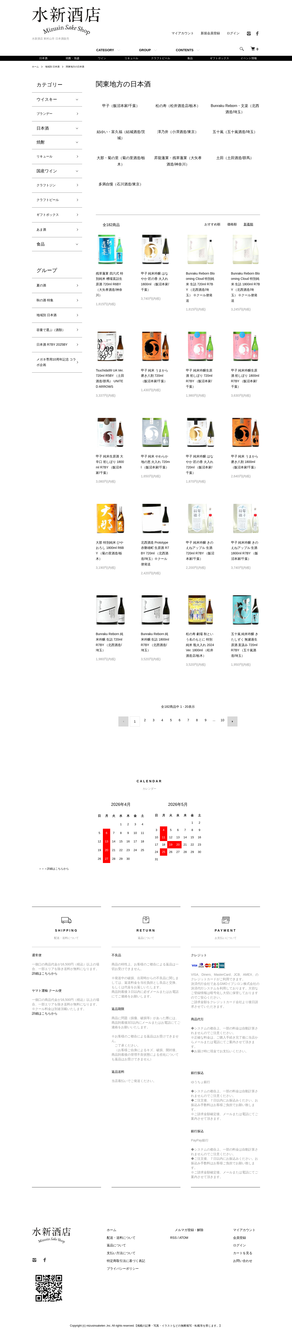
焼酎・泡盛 (73, 58)
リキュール (131, 58)
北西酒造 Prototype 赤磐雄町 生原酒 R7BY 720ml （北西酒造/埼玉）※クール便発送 (155, 554)
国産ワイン (46, 175)
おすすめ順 (212, 225)
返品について (139, 1243)
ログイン (233, 33)
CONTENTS (184, 50)
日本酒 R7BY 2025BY (48, 372)
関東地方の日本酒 (81, 67)
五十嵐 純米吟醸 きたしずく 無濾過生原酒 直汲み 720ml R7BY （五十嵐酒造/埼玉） (244, 645)
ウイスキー (46, 100)
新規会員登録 (210, 33)
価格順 (232, 225)
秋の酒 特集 (47, 313)
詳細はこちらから (44, 971)
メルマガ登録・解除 (202, 1228)
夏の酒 (42, 296)
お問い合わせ (247, 1259)
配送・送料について (144, 1235)
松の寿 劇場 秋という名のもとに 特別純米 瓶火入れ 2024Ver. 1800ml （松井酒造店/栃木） (200, 645)
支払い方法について (144, 1251)
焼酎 (40, 144)
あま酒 (42, 239)
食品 (190, 58)
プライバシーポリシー (146, 1267)
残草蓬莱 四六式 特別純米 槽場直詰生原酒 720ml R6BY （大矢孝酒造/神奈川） (109, 285)
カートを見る (247, 1251)
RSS (191, 1235)
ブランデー (46, 115)
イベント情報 (248, 58)
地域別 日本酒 (55, 67)
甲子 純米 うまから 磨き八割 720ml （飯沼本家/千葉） (154, 376)
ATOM (202, 1235)
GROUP (145, 50)
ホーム (36, 67)
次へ (229, 720)
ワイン (102, 58)
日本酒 (43, 58)
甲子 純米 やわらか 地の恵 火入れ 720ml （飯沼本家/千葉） (155, 462)
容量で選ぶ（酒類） (50, 349)
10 (221, 721)
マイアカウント (183, 33)
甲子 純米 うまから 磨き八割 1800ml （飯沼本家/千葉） (244, 462)
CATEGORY (105, 50)
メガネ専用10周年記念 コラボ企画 (53, 396)
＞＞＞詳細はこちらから (54, 866)
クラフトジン (48, 190)
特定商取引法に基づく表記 (149, 1259)
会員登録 (244, 1235)
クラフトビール (160, 58)
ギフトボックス (219, 58)
